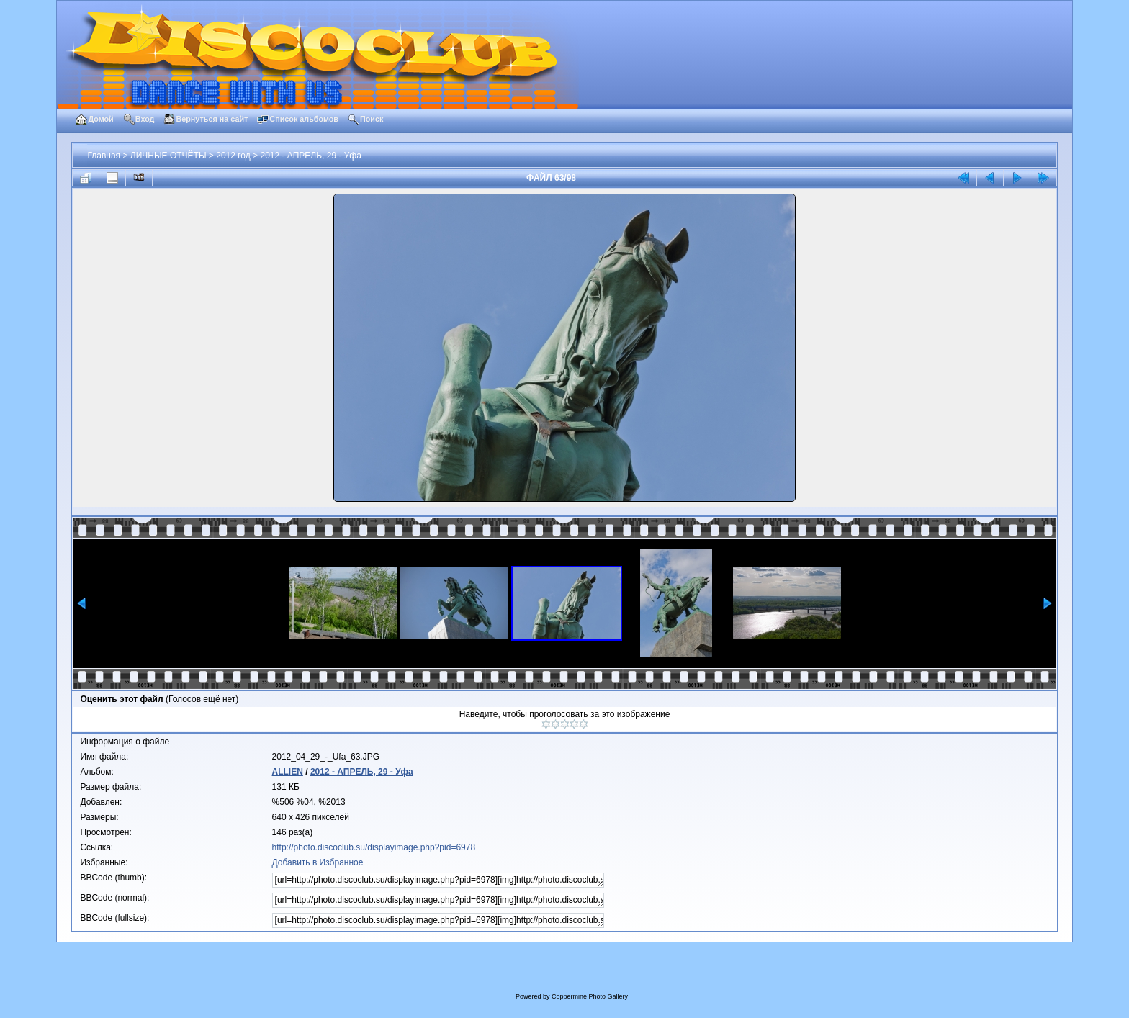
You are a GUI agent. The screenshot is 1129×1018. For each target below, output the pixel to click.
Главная (103, 155)
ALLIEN (287, 772)
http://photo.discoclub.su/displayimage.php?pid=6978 (374, 847)
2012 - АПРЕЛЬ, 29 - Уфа (310, 155)
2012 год (233, 155)
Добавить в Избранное (318, 862)
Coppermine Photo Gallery (590, 996)
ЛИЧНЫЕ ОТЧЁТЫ (168, 155)
